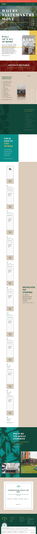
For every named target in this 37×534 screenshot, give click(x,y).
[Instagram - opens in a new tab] (10, 521)
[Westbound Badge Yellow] (6, 519)
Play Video (30, 27)
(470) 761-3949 (12, 518)
